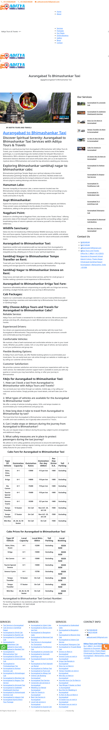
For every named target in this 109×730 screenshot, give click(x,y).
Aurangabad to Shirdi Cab (13, 632)
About (59, 14)
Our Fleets (60, 33)
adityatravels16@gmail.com (47, 2)
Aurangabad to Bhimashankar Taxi (34, 132)
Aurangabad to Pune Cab (40, 671)
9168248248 (85, 242)
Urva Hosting (79, 711)
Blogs (59, 40)
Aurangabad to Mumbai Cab (13, 678)
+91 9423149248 (25, 2)
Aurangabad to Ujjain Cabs (41, 625)
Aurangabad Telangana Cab (69, 644)
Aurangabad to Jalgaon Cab (13, 697)
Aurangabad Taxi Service (40, 680)
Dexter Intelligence (57, 711)
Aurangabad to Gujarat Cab (41, 707)
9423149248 (85, 245)
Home (59, 11)
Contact (60, 43)
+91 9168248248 (8, 2)
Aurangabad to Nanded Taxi (13, 649)
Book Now (62, 546)
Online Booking (62, 35)
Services (60, 28)
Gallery (59, 38)
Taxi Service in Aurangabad (13, 625)
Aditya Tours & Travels (10, 31)
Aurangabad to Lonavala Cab (42, 652)
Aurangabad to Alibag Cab (41, 673)
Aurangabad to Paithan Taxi (41, 668)
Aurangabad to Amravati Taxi (14, 685)
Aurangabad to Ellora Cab (12, 656)
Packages (60, 31)
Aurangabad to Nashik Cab (13, 635)
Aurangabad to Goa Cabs (12, 647)
